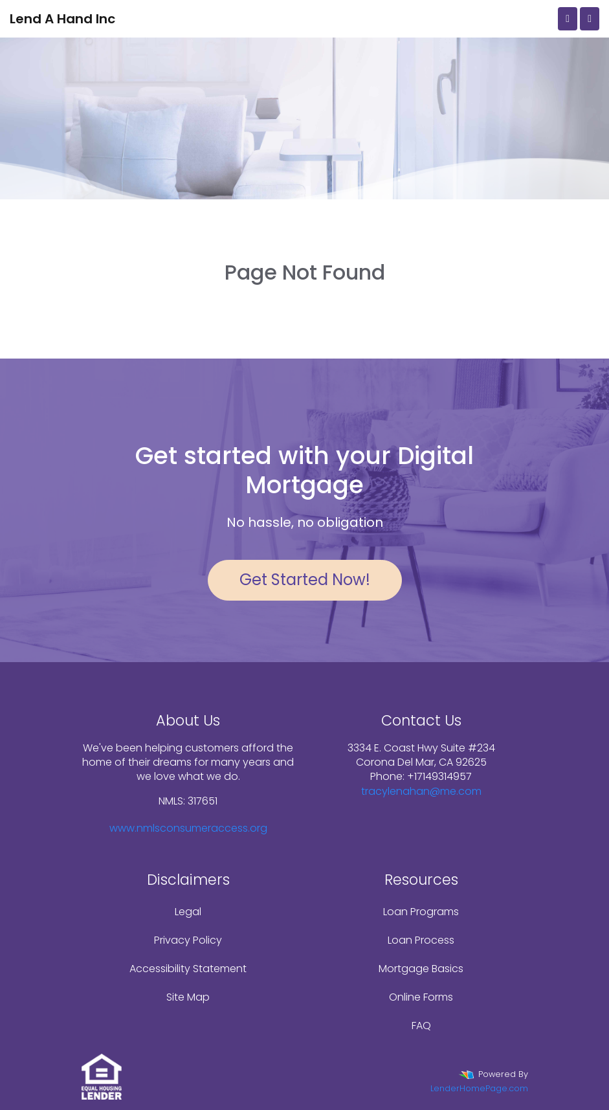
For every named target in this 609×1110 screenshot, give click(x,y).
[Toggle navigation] (589, 18)
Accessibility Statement (188, 968)
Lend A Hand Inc (62, 19)
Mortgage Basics (421, 968)
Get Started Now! (304, 579)
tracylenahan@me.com (421, 791)
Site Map (188, 997)
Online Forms (421, 997)
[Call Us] (567, 18)
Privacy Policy (188, 940)
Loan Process (421, 940)
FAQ (421, 1025)
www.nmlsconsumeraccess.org (188, 828)
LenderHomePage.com (479, 1088)
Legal (188, 911)
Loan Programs (421, 911)
